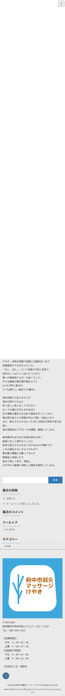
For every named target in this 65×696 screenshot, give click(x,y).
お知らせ (10, 498)
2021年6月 (9, 529)
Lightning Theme (33, 689)
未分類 (8, 546)
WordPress (18, 689)
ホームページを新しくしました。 (23, 503)
